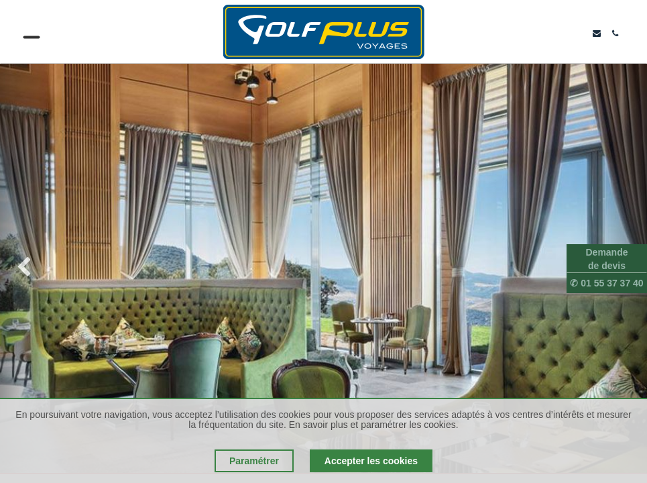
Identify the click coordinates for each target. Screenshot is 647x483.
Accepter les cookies (371, 460)
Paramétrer (254, 460)
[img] (26, 268)
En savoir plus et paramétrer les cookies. (374, 424)
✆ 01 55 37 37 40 (606, 283)
